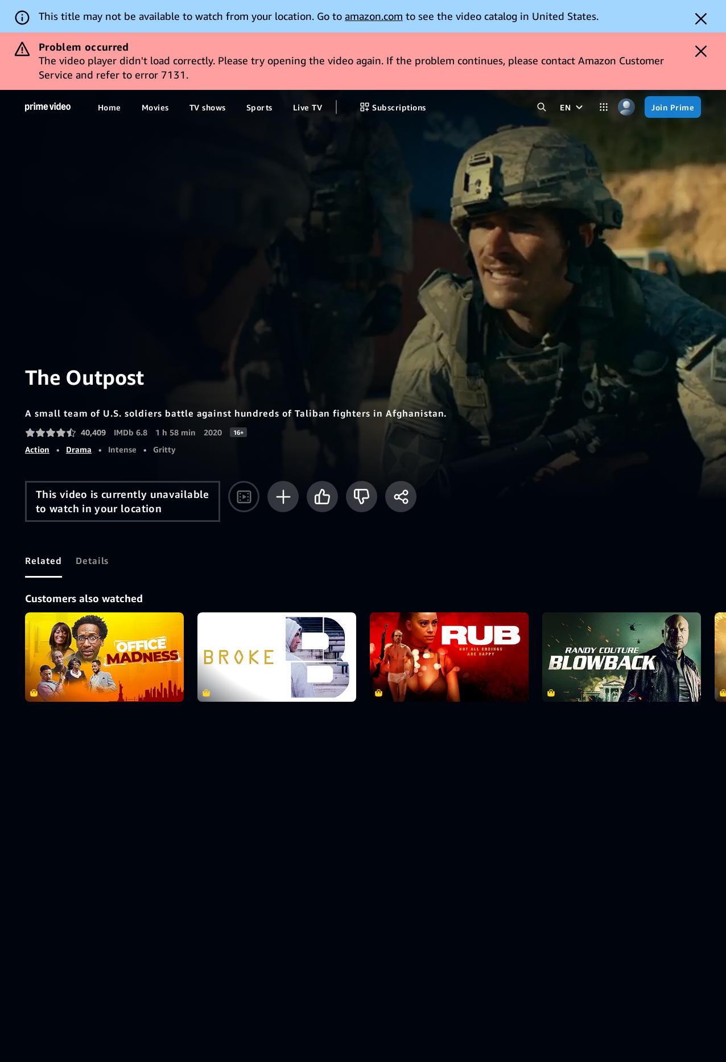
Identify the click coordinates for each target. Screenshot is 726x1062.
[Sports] (259, 107)
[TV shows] (208, 107)
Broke (276, 657)
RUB (449, 657)
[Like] (322, 496)
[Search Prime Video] (541, 107)
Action (37, 449)
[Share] (400, 496)
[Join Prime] (673, 107)
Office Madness (104, 657)
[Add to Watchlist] (283, 496)
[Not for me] (361, 496)
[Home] (48, 107)
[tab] (43, 561)
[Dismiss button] (701, 18)
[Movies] (155, 107)
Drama (79, 449)
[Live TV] (307, 107)
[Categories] (603, 107)
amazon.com (374, 16)
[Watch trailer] (243, 496)
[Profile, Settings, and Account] (626, 107)
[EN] (572, 107)
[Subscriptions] (392, 107)
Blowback (621, 657)
